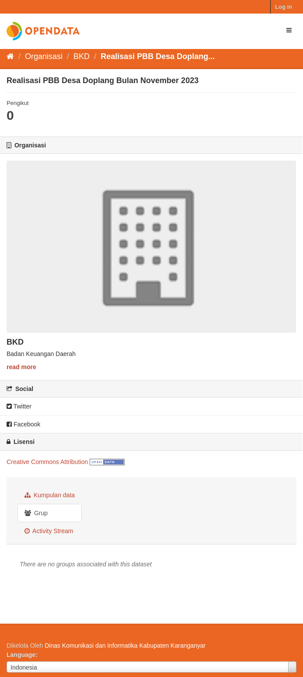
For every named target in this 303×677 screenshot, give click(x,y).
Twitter (19, 406)
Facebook (23, 424)
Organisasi (44, 56)
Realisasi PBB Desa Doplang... (158, 56)
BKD (81, 56)
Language (21, 654)
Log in (283, 6)
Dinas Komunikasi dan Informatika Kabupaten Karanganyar (125, 645)
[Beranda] (10, 56)
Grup (36, 512)
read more (21, 366)
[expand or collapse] (289, 30)
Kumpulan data (49, 495)
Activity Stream (48, 530)
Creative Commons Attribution (47, 461)
